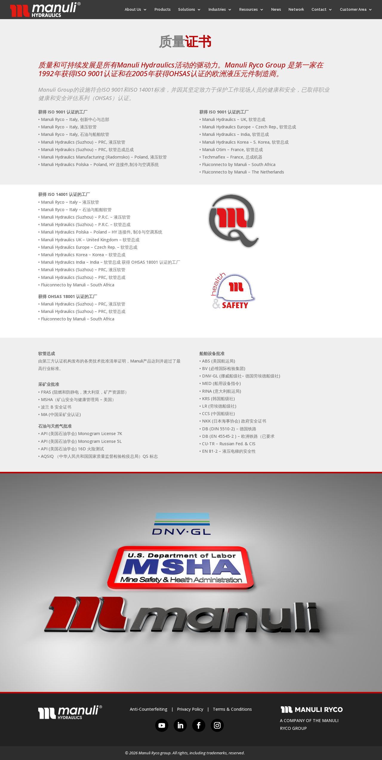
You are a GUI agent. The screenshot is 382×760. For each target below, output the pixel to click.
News (276, 9)
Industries (217, 9)
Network (296, 9)
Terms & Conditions (232, 709)
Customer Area (353, 9)
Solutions (186, 9)
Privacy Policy (190, 709)
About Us (133, 9)
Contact (319, 9)
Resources (248, 9)
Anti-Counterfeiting (148, 709)
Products (163, 9)
